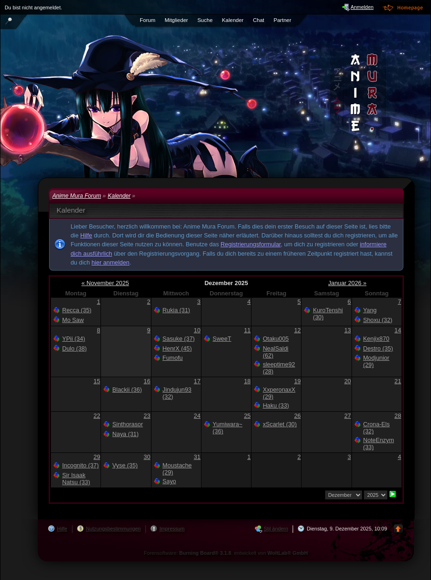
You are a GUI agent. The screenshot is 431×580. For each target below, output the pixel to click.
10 (197, 330)
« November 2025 (105, 282)
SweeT (222, 338)
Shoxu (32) (378, 319)
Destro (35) (378, 348)
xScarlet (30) (280, 424)
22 (96, 415)
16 (147, 381)
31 (197, 456)
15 (96, 381)
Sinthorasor (127, 424)
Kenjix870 (376, 338)
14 (398, 330)
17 (197, 381)
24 (197, 415)
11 (247, 330)
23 (147, 415)
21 (398, 381)
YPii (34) (73, 338)
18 (247, 381)
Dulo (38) (74, 348)
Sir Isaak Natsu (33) (76, 479)
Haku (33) (276, 405)
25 (247, 415)
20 (347, 381)
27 (347, 415)
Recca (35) (77, 310)
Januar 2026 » (347, 282)
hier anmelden (110, 262)
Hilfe (86, 235)
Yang (370, 310)
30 (147, 456)
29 (96, 456)
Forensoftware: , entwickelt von (226, 553)
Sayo (169, 481)
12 (297, 330)
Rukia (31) (176, 310)
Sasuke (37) (179, 338)
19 (297, 381)
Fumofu (173, 357)
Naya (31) (125, 433)
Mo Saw (73, 319)
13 (347, 330)
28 (398, 415)
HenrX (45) (177, 348)
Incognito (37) (80, 465)
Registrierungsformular (251, 244)
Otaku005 (276, 338)
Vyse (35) (124, 465)
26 (297, 415)
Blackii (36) (127, 389)
